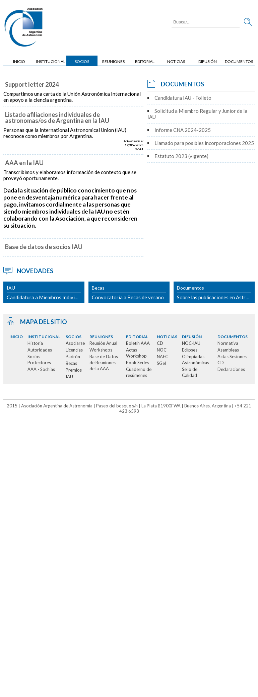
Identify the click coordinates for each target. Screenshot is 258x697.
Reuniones (113, 61)
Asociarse (75, 343)
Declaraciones (231, 369)
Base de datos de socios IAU (43, 246)
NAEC (162, 356)
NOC (162, 350)
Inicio (19, 61)
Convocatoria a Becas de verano (129, 292)
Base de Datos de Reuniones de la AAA (103, 362)
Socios (82, 61)
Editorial (144, 61)
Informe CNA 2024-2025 (182, 130)
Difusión (207, 61)
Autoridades (39, 350)
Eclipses (189, 350)
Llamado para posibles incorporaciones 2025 (204, 143)
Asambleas (228, 350)
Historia (35, 343)
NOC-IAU (191, 343)
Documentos (239, 61)
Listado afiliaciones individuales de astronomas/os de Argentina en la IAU (57, 117)
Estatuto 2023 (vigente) (181, 156)
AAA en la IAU (24, 162)
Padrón (73, 356)
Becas (71, 363)
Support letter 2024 (32, 84)
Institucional (50, 61)
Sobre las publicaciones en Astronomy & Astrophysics (216, 292)
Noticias (176, 61)
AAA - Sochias (41, 369)
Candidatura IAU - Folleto (182, 98)
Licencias (74, 350)
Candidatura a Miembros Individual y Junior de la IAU (45, 292)
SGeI (161, 363)
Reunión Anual (103, 343)
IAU (69, 376)
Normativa (227, 343)
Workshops (100, 350)
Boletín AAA (138, 343)
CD (160, 343)
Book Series (137, 362)
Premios (74, 370)
